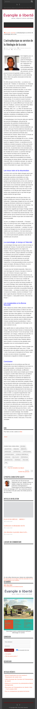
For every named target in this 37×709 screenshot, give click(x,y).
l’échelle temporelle (22, 454)
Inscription (8, 654)
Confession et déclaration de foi (14, 526)
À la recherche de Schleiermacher (13, 586)
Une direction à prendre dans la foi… (16, 532)
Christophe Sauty (12, 48)
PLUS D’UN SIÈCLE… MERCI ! (14, 519)
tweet (5, 436)
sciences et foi (27, 48)
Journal (13, 32)
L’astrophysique (9, 454)
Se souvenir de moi (22, 650)
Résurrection (9, 459)
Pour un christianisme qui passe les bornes (17, 691)
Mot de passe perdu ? (11, 656)
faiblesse (16, 448)
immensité (23, 448)
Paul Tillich (15, 457)
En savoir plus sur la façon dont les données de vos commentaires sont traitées (18, 579)
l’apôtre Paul (17, 451)
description (8, 448)
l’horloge (7, 457)
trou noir (25, 459)
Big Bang (23, 446)
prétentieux (24, 457)
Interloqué (8, 451)
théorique (17, 459)
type (6, 462)
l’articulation (27, 451)
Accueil (7, 32)
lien (21, 431)
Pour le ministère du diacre (20, 467)
